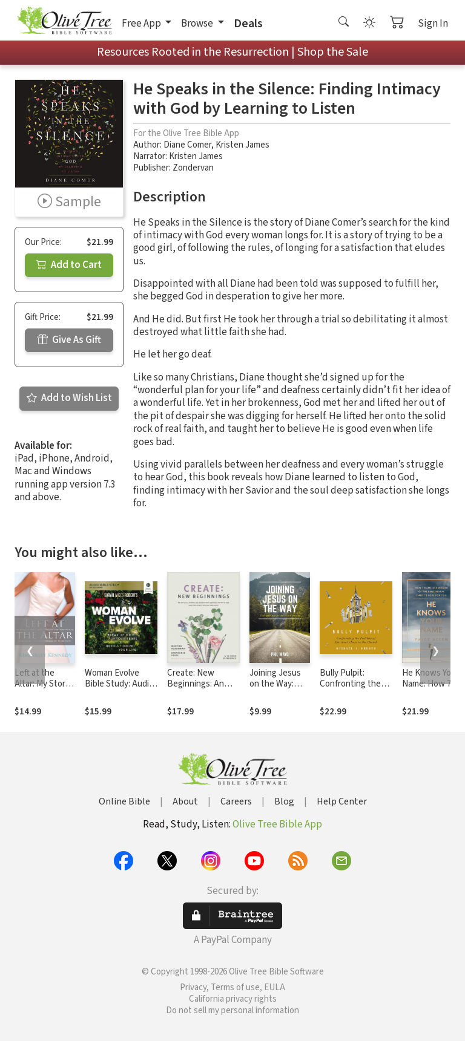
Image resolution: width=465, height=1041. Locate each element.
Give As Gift (69, 340)
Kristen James (242, 145)
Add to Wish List (69, 398)
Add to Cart (69, 265)
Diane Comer (187, 145)
